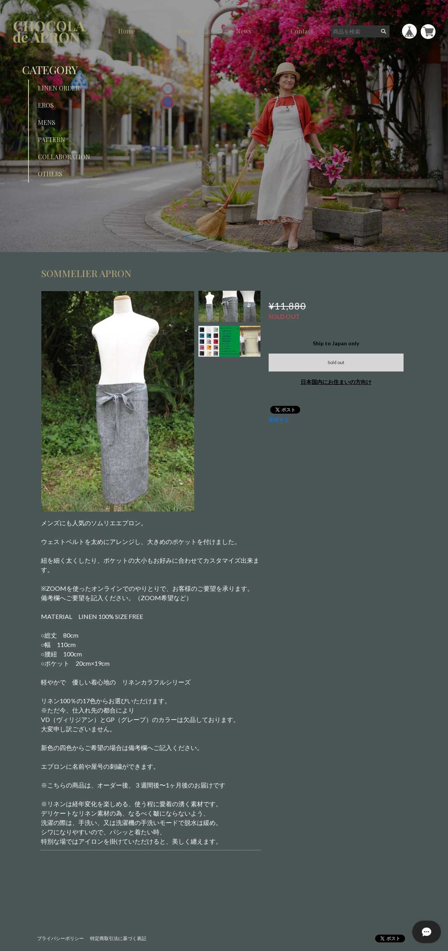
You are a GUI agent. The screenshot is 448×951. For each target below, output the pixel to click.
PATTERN (51, 139)
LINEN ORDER (59, 88)
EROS (46, 105)
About (185, 31)
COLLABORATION (64, 157)
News (243, 31)
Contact (301, 31)
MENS (46, 122)
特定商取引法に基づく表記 (118, 938)
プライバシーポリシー (60, 938)
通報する (279, 419)
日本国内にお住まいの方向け (336, 382)
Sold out (336, 362)
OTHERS (50, 174)
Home (126, 31)
